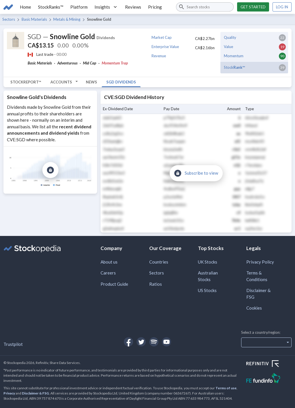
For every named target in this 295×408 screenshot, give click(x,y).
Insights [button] (106, 7)
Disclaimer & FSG (258, 294)
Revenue (159, 56)
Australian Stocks (208, 276)
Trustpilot (13, 344)
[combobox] (205, 7)
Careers (108, 272)
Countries (158, 261)
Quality (230, 37)
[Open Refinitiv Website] (269, 364)
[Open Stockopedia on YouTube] (166, 341)
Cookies (254, 307)
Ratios (155, 284)
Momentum (233, 56)
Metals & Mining (66, 19)
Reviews (133, 6)
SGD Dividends (121, 82)
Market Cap (162, 37)
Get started (253, 7)
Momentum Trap (115, 63)
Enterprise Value (165, 46)
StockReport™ (25, 82)
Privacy (9, 393)
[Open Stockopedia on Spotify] (153, 341)
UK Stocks (207, 261)
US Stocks (207, 290)
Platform (79, 6)
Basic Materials (34, 19)
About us (109, 261)
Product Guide (114, 284)
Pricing (155, 6)
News (91, 82)
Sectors (8, 19)
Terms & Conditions (256, 276)
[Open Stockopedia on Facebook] (128, 341)
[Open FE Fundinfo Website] (269, 379)
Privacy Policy (260, 261)
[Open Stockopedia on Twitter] (141, 341)
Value (228, 46)
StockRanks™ (50, 6)
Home (25, 6)
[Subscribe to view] (50, 170)
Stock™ (234, 67)
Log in (282, 7)
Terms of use (226, 388)
